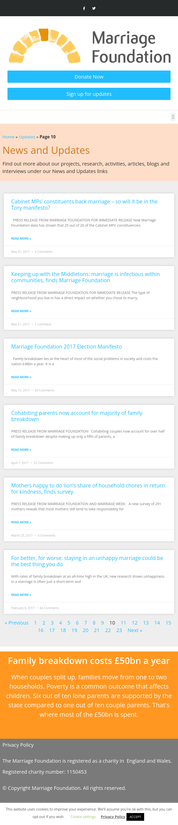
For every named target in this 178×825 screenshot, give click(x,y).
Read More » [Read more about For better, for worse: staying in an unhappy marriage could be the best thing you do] (21, 595)
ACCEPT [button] (135, 817)
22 (108, 630)
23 (119, 630)
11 (123, 622)
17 (52, 630)
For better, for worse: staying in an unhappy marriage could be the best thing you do (87, 561)
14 (157, 622)
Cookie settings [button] (83, 816)
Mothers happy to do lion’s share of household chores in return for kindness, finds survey (88, 488)
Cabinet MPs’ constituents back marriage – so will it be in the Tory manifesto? (84, 204)
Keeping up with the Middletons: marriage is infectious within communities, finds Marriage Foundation (85, 277)
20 (85, 630)
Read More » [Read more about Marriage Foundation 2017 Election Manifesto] (21, 377)
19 (74, 630)
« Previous (16, 622)
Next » (135, 630)
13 (146, 622)
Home (8, 137)
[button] (173, 117)
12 (134, 622)
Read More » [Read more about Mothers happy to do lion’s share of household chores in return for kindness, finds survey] (21, 522)
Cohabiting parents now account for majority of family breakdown (76, 416)
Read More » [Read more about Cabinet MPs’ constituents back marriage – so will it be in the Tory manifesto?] (21, 238)
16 (41, 630)
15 (168, 622)
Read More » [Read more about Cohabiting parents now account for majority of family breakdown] (21, 450)
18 (63, 630)
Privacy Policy (18, 744)
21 (97, 630)
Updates (27, 137)
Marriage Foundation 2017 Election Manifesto (66, 346)
